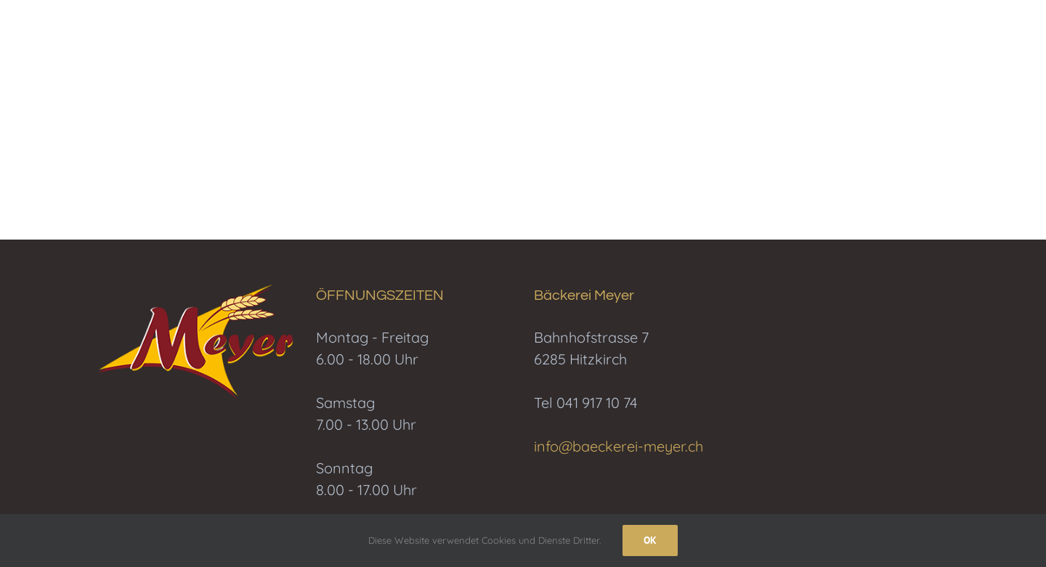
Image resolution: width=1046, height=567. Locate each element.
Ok (650, 540)
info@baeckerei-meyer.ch (618, 446)
